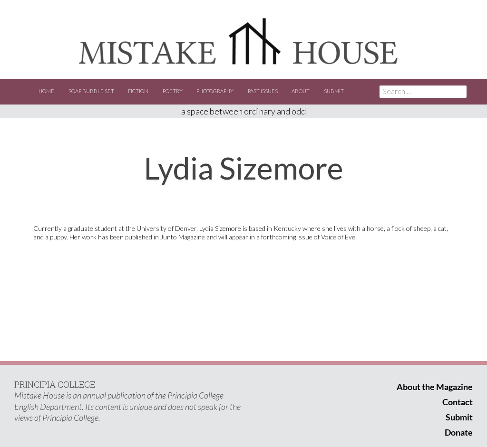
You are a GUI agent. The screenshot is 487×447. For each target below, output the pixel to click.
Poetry (173, 91)
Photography (215, 91)
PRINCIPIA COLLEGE (54, 384)
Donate (459, 432)
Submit (334, 91)
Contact (457, 402)
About (301, 91)
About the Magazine (435, 386)
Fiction (138, 91)
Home (46, 91)
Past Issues (263, 91)
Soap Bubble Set (91, 91)
